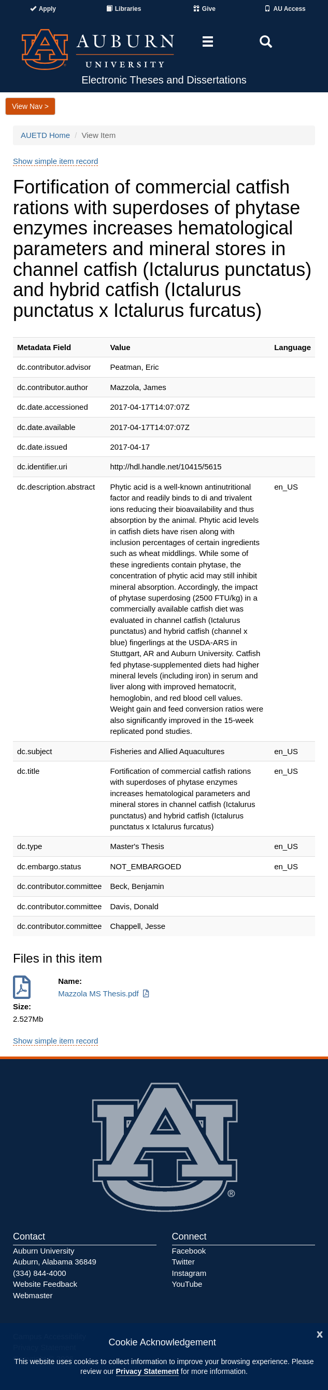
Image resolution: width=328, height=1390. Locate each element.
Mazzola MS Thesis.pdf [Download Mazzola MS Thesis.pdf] (104, 993)
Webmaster (32, 1295)
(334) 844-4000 (39, 1273)
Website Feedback (45, 1284)
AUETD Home (45, 135)
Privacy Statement (147, 1371)
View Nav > (30, 106)
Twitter (183, 1261)
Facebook (189, 1250)
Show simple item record (55, 161)
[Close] (320, 1333)
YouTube (187, 1284)
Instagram (189, 1273)
